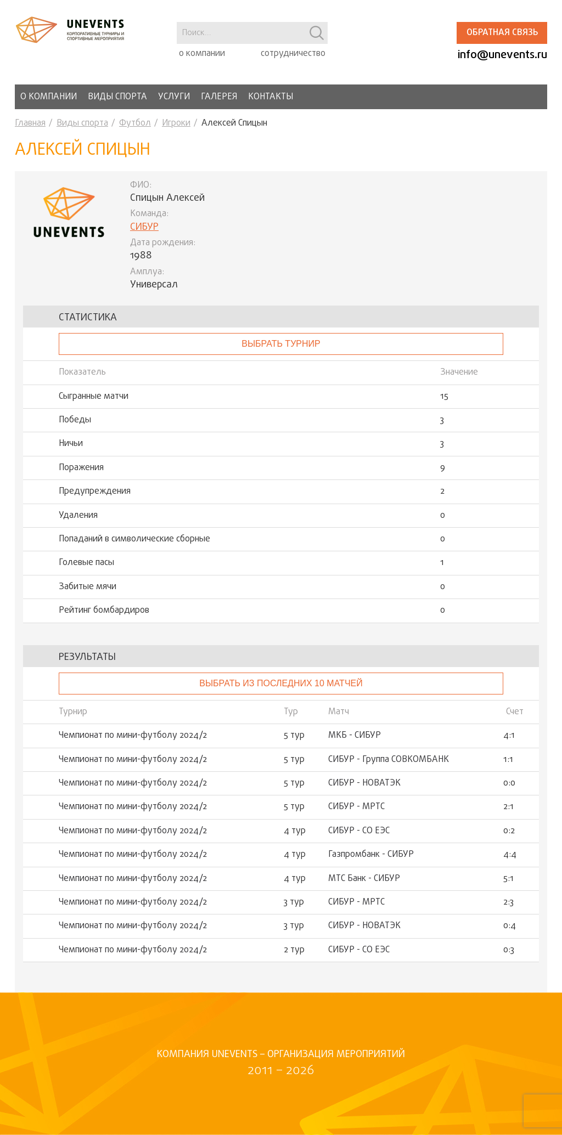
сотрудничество (293, 53)
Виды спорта (117, 97)
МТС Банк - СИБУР (364, 879)
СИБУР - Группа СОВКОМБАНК (388, 760)
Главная (30, 123)
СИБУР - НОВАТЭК (364, 783)
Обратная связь (502, 32)
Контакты (270, 97)
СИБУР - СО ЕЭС (359, 831)
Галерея (219, 97)
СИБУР (144, 227)
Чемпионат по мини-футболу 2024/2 (133, 736)
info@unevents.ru (502, 55)
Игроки (176, 123)
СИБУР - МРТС (356, 807)
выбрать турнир (280, 343)
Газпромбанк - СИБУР (371, 855)
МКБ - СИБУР (354, 736)
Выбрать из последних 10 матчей (280, 683)
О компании (48, 97)
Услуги (174, 97)
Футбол (135, 123)
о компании (202, 53)
